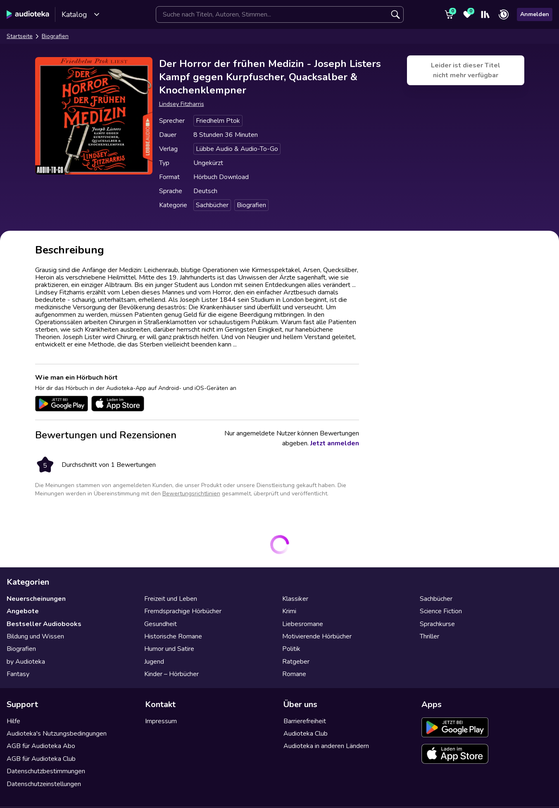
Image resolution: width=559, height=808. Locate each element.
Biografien (55, 36)
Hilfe (13, 721)
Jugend (154, 661)
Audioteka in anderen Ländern (326, 746)
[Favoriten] (467, 14)
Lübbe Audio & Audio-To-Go (237, 148)
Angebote (23, 611)
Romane (294, 674)
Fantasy (18, 674)
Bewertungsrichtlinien (191, 493)
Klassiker (295, 598)
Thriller (429, 636)
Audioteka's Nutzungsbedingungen (57, 733)
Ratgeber (295, 661)
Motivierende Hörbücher (317, 636)
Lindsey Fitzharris (181, 104)
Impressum (161, 721)
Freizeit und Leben (170, 598)
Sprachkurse (437, 624)
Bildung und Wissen (35, 636)
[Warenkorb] (449, 14)
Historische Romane (173, 636)
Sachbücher (212, 205)
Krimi (289, 611)
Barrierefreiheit (304, 721)
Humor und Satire (169, 648)
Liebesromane (302, 624)
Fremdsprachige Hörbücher (182, 611)
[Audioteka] (28, 14)
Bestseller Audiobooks (44, 624)
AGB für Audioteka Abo (41, 746)
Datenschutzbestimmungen (46, 771)
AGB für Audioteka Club (41, 758)
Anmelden (534, 14)
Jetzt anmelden (334, 443)
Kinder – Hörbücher (171, 674)
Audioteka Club (305, 733)
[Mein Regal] (485, 14)
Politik (291, 648)
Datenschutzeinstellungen (44, 784)
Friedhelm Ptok (218, 120)
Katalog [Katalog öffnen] (81, 14)
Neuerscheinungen (36, 598)
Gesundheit (160, 624)
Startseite (20, 36)
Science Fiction (441, 611)
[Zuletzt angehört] (504, 14)
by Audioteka (26, 661)
